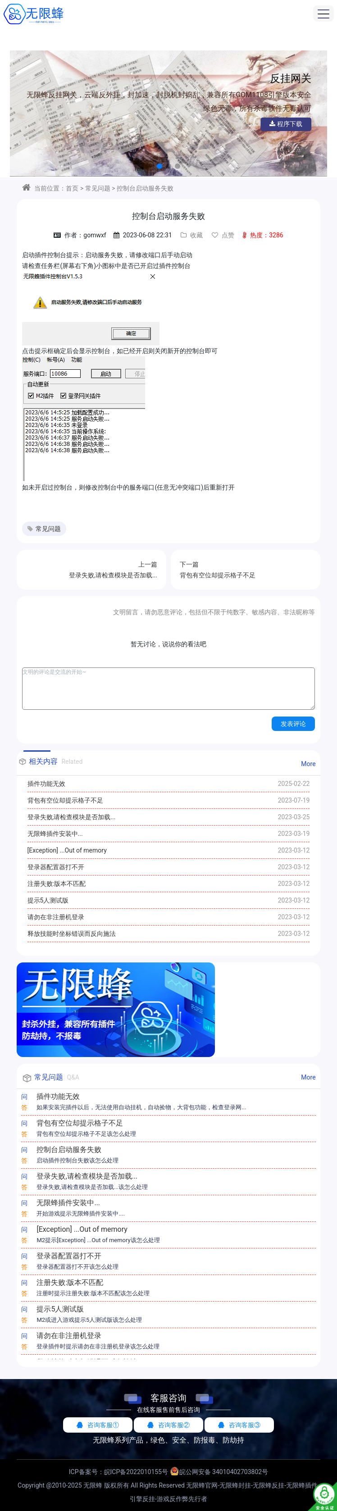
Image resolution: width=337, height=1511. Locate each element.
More (308, 763)
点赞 (223, 235)
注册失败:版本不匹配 (56, 883)
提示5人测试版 (48, 900)
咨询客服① (98, 1425)
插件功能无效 (46, 783)
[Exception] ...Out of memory (67, 850)
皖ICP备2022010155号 (136, 1471)
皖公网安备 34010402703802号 (224, 1471)
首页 (72, 188)
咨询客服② (168, 1425)
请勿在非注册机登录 (55, 917)
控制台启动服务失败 (145, 188)
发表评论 (293, 723)
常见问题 (97, 188)
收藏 (192, 235)
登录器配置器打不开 (55, 867)
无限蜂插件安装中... (55, 833)
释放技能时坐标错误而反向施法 (71, 933)
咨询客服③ (239, 1425)
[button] (159, 166)
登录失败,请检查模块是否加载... (71, 817)
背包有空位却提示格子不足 (65, 800)
